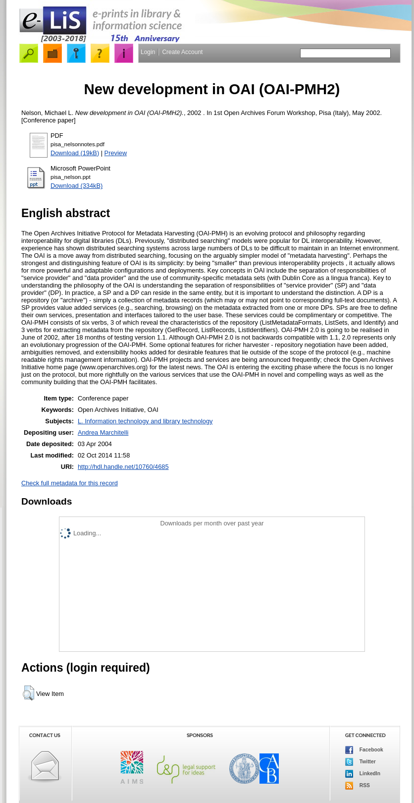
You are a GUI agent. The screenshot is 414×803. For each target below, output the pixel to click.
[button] (28, 693)
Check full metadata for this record (69, 483)
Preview (115, 153)
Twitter (360, 762)
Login (148, 52)
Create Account (182, 52)
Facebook (364, 750)
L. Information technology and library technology (145, 421)
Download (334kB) (77, 185)
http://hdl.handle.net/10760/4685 (123, 466)
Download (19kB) (75, 153)
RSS (357, 786)
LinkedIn (362, 774)
